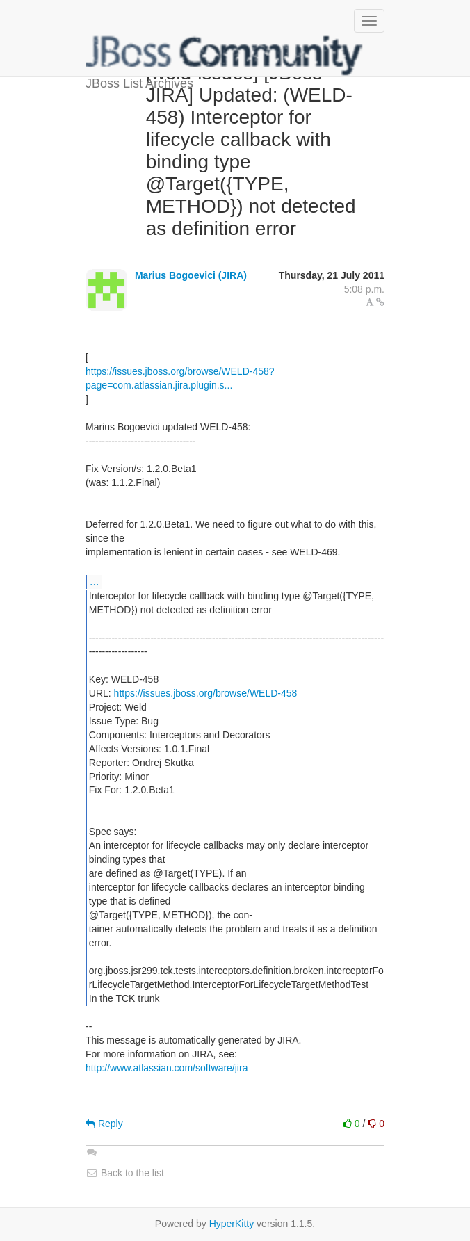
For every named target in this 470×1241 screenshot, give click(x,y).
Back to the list (125, 1172)
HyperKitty (231, 1223)
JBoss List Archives (225, 55)
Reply (104, 1123)
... (94, 581)
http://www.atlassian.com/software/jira (167, 1067)
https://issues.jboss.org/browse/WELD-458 (206, 693)
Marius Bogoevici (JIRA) (191, 275)
